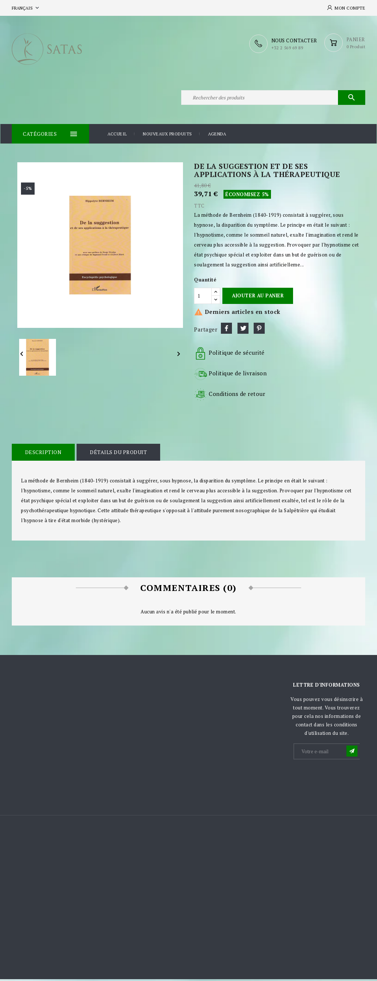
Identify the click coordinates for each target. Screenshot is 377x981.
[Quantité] (203, 298)
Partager (226, 330)
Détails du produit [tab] (117, 454)
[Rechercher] (273, 98)
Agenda (217, 136)
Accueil (117, 136)
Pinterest (259, 330)
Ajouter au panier (257, 297)
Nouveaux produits (167, 136)
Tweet (243, 330)
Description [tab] (43, 454)
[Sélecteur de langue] (26, 8)
